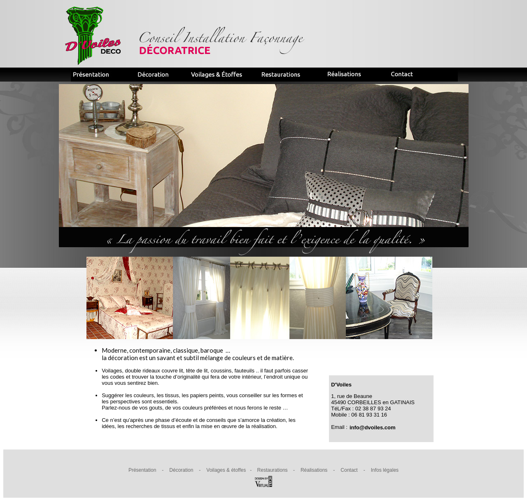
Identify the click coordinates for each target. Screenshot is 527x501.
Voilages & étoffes (226, 470)
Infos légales (385, 470)
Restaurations (272, 470)
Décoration (181, 470)
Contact (348, 470)
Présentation (142, 470)
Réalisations (314, 470)
